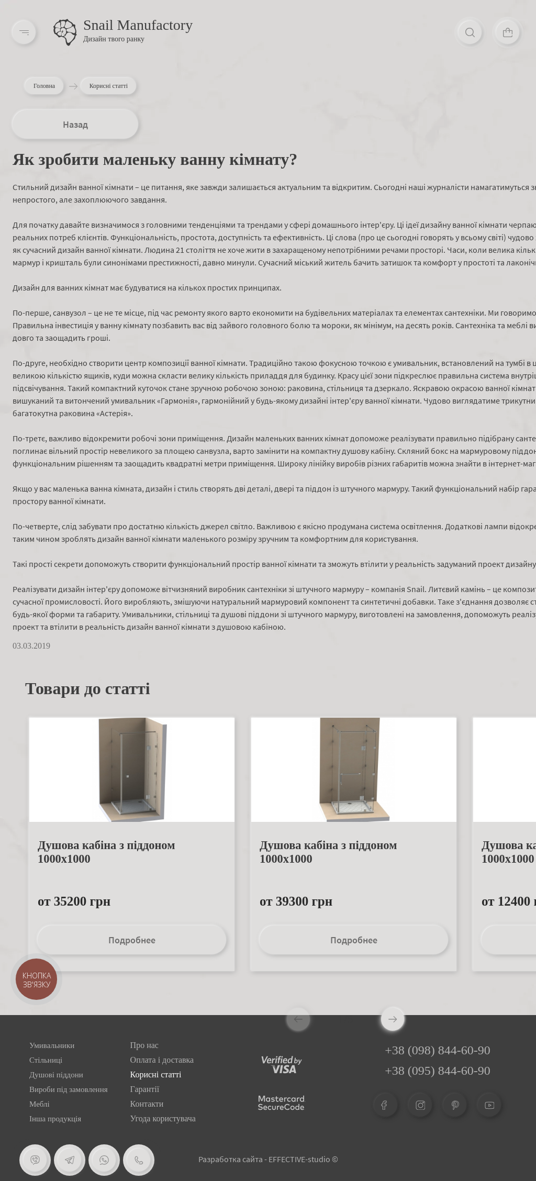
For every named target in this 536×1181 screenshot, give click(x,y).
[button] (392, 1019)
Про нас (144, 1045)
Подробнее (131, 940)
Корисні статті (156, 1074)
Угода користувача (163, 1118)
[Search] (470, 32)
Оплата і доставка (162, 1059)
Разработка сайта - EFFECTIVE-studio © (268, 1159)
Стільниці (45, 1060)
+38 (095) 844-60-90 (437, 1070)
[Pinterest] (454, 1105)
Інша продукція (55, 1119)
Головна (44, 86)
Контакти (147, 1103)
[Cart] (507, 32)
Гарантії (145, 1089)
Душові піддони (56, 1075)
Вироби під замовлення (68, 1089)
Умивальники (51, 1045)
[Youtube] (489, 1105)
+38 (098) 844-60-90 (437, 1050)
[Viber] (35, 1160)
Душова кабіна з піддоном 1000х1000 (106, 852)
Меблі (39, 1104)
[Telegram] (69, 1160)
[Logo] (65, 32)
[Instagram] (420, 1105)
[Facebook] (385, 1105)
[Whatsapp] (104, 1160)
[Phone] (138, 1160)
